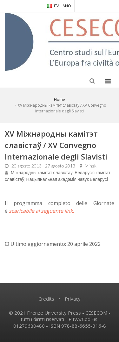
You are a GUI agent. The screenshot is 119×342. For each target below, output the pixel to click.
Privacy (73, 299)
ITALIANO (59, 6)
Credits (46, 299)
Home (59, 99)
